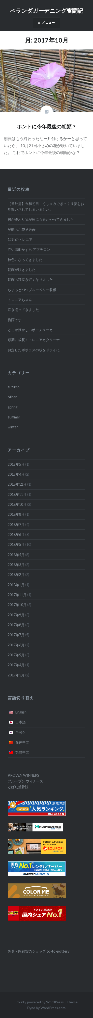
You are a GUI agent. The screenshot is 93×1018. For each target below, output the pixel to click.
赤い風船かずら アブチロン (29, 249)
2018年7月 (16, 524)
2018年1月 (16, 585)
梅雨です (15, 320)
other (12, 397)
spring (13, 407)
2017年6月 (16, 645)
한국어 (20, 732)
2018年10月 (17, 504)
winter (13, 427)
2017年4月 (16, 665)
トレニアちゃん (20, 300)
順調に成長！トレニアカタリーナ (34, 340)
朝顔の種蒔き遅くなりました (30, 279)
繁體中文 (22, 752)
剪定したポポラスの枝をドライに (34, 350)
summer (14, 417)
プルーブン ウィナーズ (25, 781)
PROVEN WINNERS (23, 775)
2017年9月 (16, 615)
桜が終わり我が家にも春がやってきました (41, 219)
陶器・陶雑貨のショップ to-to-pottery (38, 951)
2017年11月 (17, 595)
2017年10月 (17, 605)
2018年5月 (16, 544)
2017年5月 (16, 655)
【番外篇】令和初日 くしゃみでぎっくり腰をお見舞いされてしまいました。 (46, 206)
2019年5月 (16, 464)
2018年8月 (16, 514)
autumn (14, 387)
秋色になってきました (25, 259)
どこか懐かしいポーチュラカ (30, 330)
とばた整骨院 (18, 787)
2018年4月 (16, 555)
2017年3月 (16, 675)
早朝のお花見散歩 (21, 229)
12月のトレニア (20, 239)
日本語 (20, 722)
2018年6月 (16, 534)
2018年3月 (16, 564)
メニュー (48, 22)
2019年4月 (16, 474)
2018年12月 (17, 484)
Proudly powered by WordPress (39, 1002)
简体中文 (22, 742)
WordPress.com (52, 1008)
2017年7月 (16, 635)
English (21, 712)
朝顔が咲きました (21, 269)
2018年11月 (17, 494)
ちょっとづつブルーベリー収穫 (32, 290)
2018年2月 (16, 574)
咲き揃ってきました (23, 309)
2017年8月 (16, 625)
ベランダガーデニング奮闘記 (46, 10)
